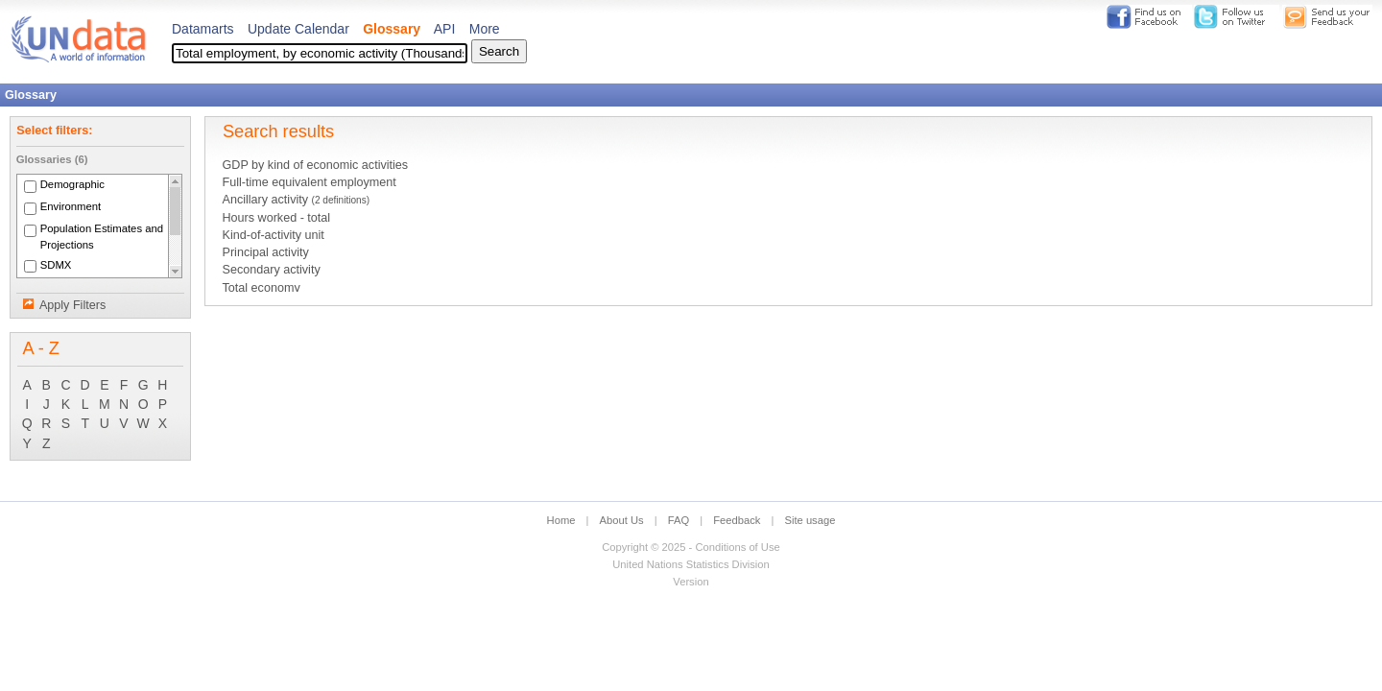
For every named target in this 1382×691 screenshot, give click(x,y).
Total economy (260, 288)
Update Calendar (298, 28)
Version (690, 581)
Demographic (72, 185)
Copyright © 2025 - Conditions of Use (690, 547)
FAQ (678, 520)
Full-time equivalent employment (308, 182)
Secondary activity (271, 269)
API (445, 28)
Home (561, 520)
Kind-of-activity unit (272, 235)
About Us (622, 520)
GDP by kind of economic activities (315, 165)
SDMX (56, 265)
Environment (71, 207)
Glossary (391, 28)
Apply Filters (72, 305)
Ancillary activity (295, 199)
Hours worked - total (276, 218)
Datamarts (203, 28)
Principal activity (265, 252)
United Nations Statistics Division (691, 564)
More (484, 28)
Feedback (736, 520)
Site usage (810, 520)
